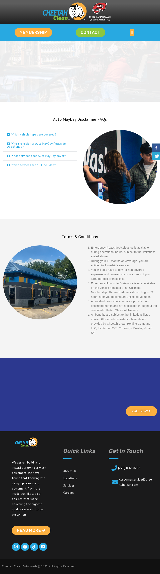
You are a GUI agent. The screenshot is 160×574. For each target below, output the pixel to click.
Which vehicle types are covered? (33, 134)
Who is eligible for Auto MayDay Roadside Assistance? (36, 145)
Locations (70, 478)
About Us (69, 471)
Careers (68, 493)
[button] (132, 32)
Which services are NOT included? (33, 165)
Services (69, 485)
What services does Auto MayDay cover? (38, 156)
